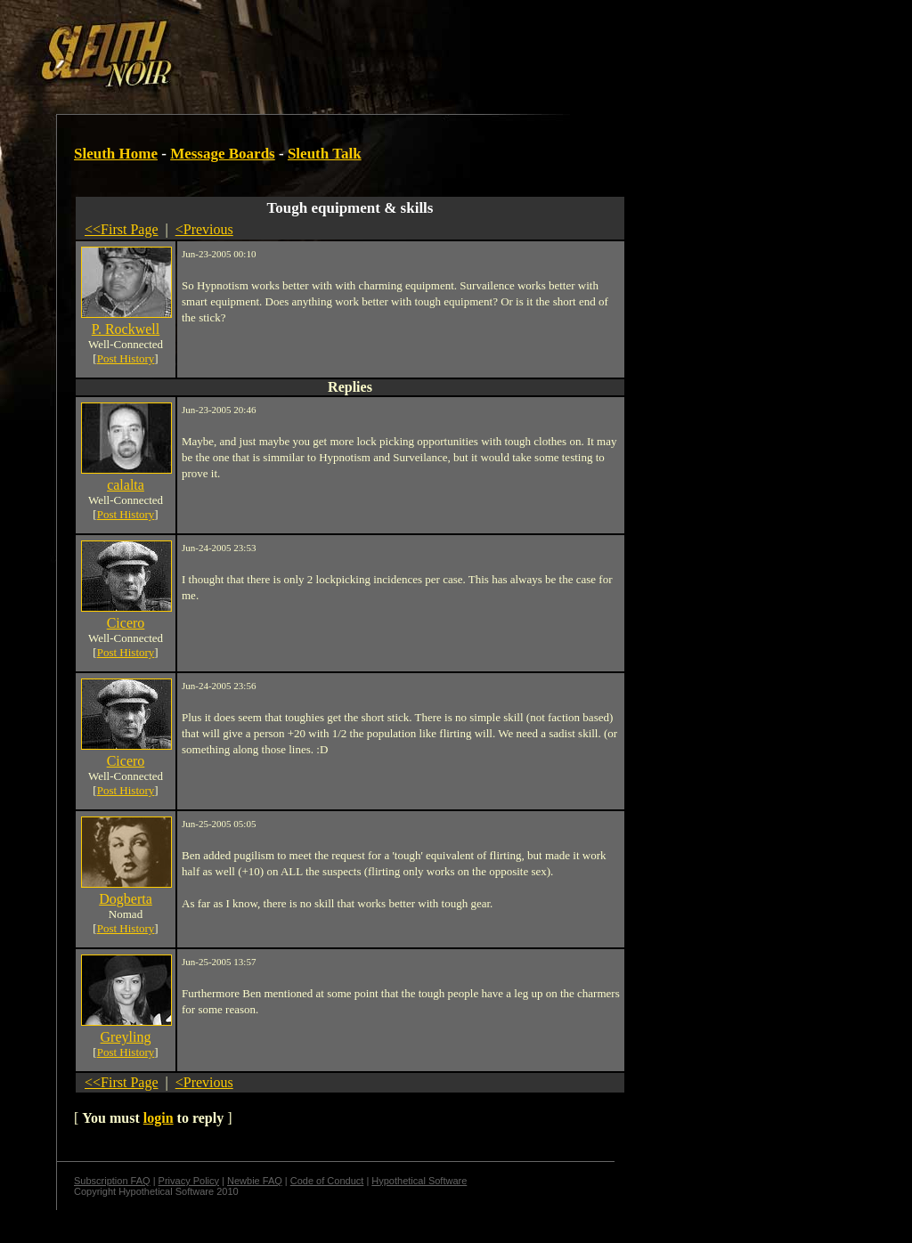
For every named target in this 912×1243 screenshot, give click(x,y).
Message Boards (222, 153)
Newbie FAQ (254, 1180)
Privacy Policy (189, 1180)
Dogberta (125, 898)
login (158, 1117)
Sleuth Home (116, 153)
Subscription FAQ (112, 1180)
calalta (125, 484)
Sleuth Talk (325, 153)
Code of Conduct (327, 1180)
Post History (126, 358)
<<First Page (122, 229)
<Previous (204, 229)
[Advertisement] (309, 47)
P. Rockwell (125, 329)
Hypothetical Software (419, 1180)
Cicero (126, 622)
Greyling (126, 1036)
